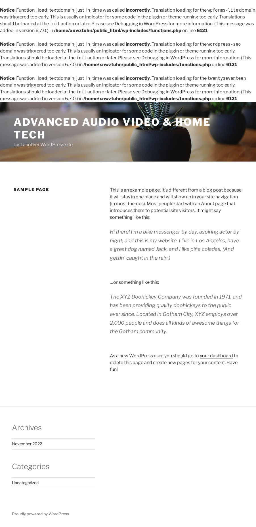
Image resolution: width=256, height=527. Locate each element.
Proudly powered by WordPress (40, 513)
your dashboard (216, 355)
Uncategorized (25, 482)
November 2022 (27, 443)
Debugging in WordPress (141, 23)
